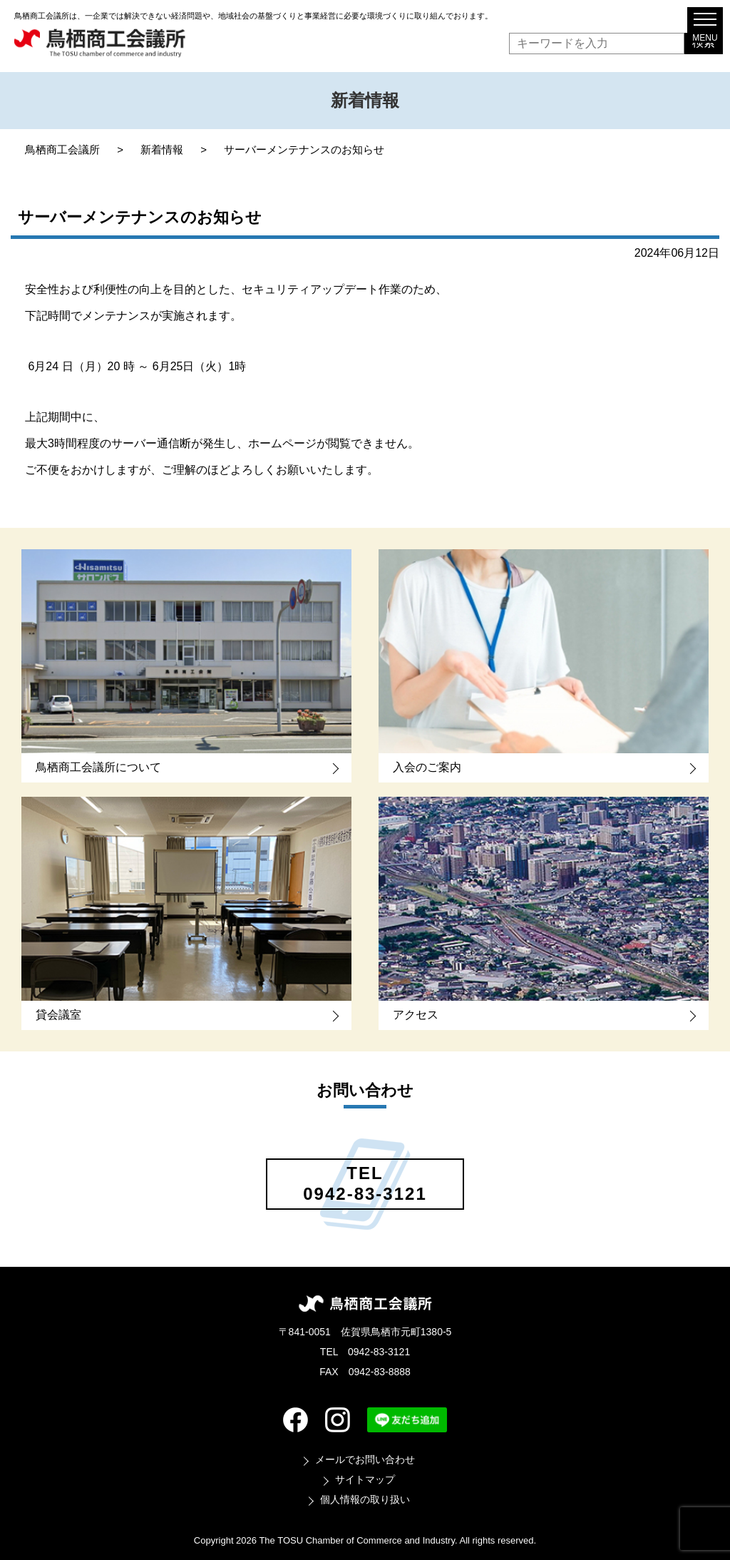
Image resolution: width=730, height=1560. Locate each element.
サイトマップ (365, 1479)
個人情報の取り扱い (365, 1499)
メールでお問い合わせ (365, 1459)
